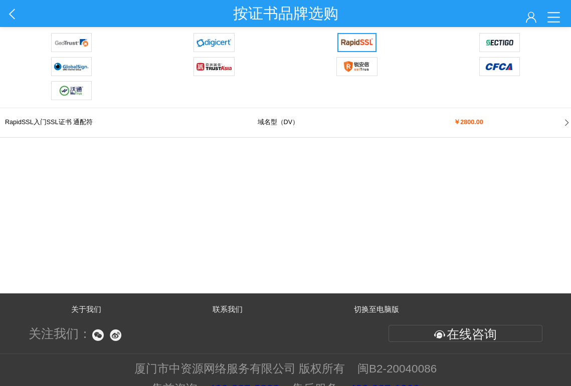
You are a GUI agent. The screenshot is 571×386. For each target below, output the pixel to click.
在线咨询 (465, 334)
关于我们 (86, 309)
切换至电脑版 (376, 309)
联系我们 (228, 309)
